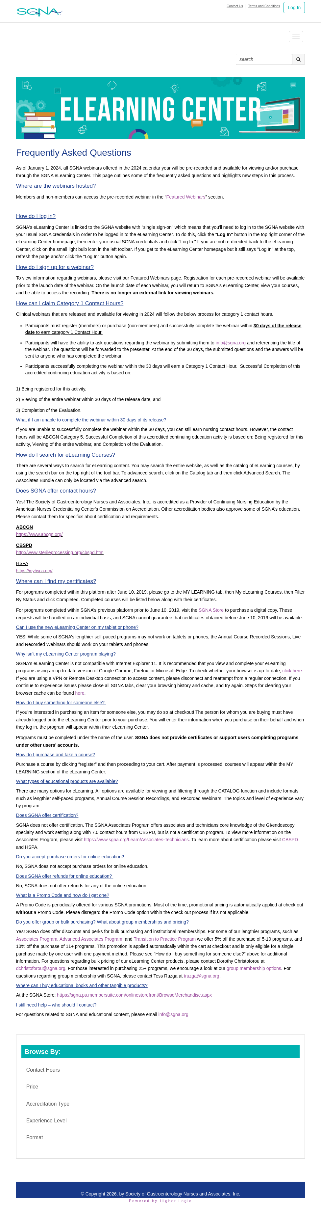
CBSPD (290, 839)
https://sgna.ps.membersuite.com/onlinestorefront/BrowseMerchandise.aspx (134, 995)
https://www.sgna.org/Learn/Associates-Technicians (136, 839)
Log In (294, 7)
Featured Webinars (186, 197)
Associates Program (36, 939)
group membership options (254, 968)
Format (34, 1137)
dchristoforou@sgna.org (40, 968)
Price (32, 1086)
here (80, 693)
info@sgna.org (231, 342)
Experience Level (46, 1120)
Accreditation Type (47, 1104)
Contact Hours (43, 1070)
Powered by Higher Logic (160, 1201)
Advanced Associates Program (91, 939)
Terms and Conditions (264, 6)
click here (292, 670)
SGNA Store (211, 610)
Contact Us (235, 6)
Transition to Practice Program (165, 939)
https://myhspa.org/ (34, 570)
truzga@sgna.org (201, 976)
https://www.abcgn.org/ (39, 534)
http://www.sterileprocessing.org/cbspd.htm (60, 552)
